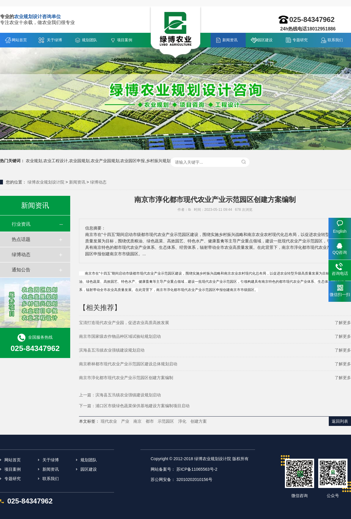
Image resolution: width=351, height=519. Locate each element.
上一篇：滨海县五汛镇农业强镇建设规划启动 (120, 395)
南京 (137, 421)
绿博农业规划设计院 (45, 182)
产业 (125, 421)
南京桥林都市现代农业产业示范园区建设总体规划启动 (128, 364)
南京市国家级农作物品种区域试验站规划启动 (120, 336)
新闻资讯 (230, 40)
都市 (150, 421)
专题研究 (300, 40)
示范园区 (166, 421)
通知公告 (21, 269)
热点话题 (21, 239)
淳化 (182, 421)
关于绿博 (54, 40)
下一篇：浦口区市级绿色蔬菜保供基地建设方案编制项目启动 (134, 405)
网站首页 (19, 40)
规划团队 (89, 40)
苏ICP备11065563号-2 (196, 469)
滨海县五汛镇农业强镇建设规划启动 (111, 350)
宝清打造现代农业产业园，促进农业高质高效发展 (124, 322)
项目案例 (124, 40)
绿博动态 (98, 182)
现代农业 (109, 421)
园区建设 (265, 40)
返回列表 (340, 421)
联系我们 (335, 40)
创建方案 (198, 421)
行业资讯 (21, 224)
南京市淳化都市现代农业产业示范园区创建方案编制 (126, 377)
